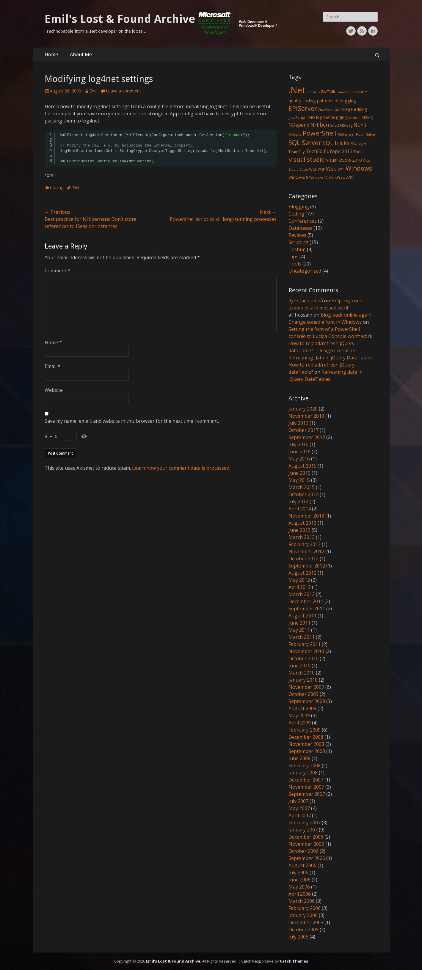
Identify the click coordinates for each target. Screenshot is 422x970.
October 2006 (303, 851)
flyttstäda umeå (305, 300)
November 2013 (306, 515)
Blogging (298, 206)
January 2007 (303, 829)
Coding (56, 187)
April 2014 (299, 508)
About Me (81, 54)
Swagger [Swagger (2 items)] (358, 143)
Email (52, 366)
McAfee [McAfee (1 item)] (354, 118)
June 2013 (299, 530)
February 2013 (304, 544)
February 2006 (304, 908)
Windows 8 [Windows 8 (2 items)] (298, 177)
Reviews (297, 235)
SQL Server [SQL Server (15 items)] (304, 142)
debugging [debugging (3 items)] (345, 100)
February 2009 (304, 730)
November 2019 (306, 416)
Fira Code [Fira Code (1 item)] (325, 110)
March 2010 (301, 672)
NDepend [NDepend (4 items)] (298, 125)
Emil (94, 91)
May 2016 (299, 458)
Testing (297, 249)
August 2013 (302, 523)
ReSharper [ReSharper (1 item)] (346, 134)
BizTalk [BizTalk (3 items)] (328, 92)
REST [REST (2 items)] (360, 134)
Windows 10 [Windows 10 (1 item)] (318, 177)
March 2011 (301, 637)
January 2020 (303, 408)
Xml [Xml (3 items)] (349, 177)
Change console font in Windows (325, 322)
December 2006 (305, 837)
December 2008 (305, 737)
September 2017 (306, 437)
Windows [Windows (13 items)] (359, 168)
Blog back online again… (348, 315)
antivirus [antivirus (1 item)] (313, 92)
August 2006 (302, 865)
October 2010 (303, 658)
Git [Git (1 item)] (337, 110)
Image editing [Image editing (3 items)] (353, 109)
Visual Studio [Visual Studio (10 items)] (306, 159)
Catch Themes (294, 961)
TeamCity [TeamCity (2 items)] (296, 151)
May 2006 (299, 886)
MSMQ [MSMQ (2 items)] (368, 117)
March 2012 (301, 594)
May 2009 (299, 715)
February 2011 (304, 644)
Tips (293, 256)
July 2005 (298, 936)
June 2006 (299, 879)
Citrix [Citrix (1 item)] (352, 92)
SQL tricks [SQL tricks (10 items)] (336, 143)
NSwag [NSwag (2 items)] (346, 125)
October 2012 (303, 558)
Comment (57, 270)
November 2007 (306, 787)
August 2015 (302, 466)
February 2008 (304, 765)
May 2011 (299, 630)
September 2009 (306, 701)
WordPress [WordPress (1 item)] (337, 177)
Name (53, 342)
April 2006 (299, 894)
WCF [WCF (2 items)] (313, 169)
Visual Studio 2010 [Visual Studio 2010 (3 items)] (344, 160)
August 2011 (302, 615)
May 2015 (299, 480)
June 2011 (299, 623)
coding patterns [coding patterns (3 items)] (317, 100)
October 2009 (303, 694)
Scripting (298, 242)
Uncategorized (304, 271)
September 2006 (306, 858)
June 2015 (299, 473)
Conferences (302, 221)
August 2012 (302, 573)
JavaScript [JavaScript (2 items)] (296, 117)
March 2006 (301, 901)
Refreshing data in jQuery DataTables (330, 357)
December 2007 (305, 779)
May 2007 (299, 808)
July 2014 (298, 501)
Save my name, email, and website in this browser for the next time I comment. (132, 421)
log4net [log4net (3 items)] (323, 117)
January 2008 (303, 772)
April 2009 (299, 722)
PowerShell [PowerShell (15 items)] (320, 133)
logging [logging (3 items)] (339, 117)
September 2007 (306, 794)
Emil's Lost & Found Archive (120, 19)
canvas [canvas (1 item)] (341, 92)
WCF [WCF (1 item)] (321, 169)
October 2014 (303, 494)
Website (54, 390)
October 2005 (303, 929)
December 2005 (305, 922)
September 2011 (306, 608)
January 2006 (303, 915)
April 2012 (299, 587)
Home (51, 54)
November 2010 (306, 651)
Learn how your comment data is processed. (181, 468)
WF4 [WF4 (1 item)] (341, 169)
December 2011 (305, 601)
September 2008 (306, 751)
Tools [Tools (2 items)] (358, 151)
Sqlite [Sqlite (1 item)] (370, 134)
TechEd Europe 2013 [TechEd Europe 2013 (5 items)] (329, 151)
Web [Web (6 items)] (331, 168)
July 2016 (298, 444)
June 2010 (299, 665)
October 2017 (303, 430)
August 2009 (302, 708)
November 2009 (306, 687)
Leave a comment (123, 91)
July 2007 (298, 801)
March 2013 (301, 537)
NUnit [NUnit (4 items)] (360, 125)
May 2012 (299, 580)
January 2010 (303, 680)
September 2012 (306, 565)
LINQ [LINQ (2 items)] (311, 117)
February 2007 (304, 822)
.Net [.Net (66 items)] (296, 90)
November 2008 (306, 744)
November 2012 (306, 551)
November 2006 (306, 844)
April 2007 (299, 815)
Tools (294, 263)
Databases (300, 228)
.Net (76, 187)
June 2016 (299, 451)
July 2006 (298, 872)
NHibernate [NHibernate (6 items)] (324, 124)
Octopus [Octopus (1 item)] (295, 134)
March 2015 (301, 487)
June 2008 (299, 758)
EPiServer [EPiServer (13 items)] (302, 108)
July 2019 (298, 423)
